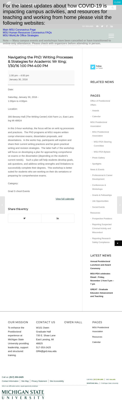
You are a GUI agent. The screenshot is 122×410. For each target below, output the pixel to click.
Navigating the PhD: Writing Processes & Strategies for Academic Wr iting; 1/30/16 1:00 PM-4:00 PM (40, 61)
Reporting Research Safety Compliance (101, 240)
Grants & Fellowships (102, 195)
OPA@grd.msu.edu (46, 351)
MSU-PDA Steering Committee (103, 144)
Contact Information (10, 381)
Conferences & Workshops (99, 187)
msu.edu (112, 379)
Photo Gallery (98, 158)
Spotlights (96, 164)
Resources (95, 213)
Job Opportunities (100, 201)
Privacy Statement (39, 381)
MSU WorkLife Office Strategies (21, 35)
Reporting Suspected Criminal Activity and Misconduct (102, 228)
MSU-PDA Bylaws (102, 152)
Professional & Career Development (102, 177)
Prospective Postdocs (102, 218)
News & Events (97, 169)
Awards (95, 110)
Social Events (98, 207)
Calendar (96, 116)
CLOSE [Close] (117, 2)
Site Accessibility (57, 381)
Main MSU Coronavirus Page (19, 29)
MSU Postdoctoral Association (98, 124)
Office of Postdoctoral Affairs (100, 103)
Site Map (25, 381)
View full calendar (65, 198)
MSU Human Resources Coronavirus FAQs (27, 32)
